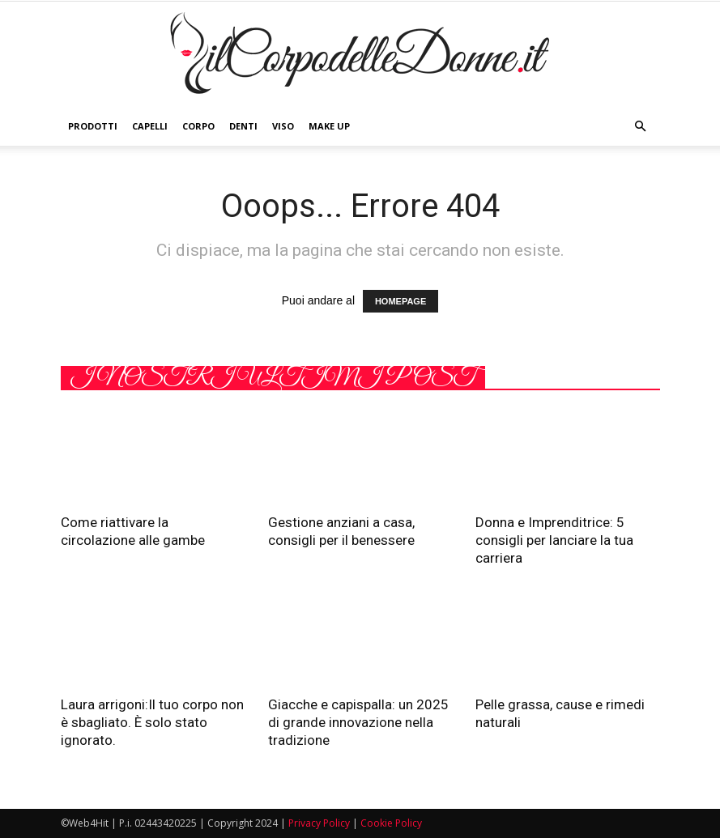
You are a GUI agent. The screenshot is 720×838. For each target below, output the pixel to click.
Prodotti (92, 126)
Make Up (329, 126)
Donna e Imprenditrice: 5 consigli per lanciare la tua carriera (554, 540)
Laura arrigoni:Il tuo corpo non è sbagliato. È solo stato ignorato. (152, 722)
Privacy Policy (319, 823)
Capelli (150, 126)
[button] (640, 126)
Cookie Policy (391, 823)
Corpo (198, 126)
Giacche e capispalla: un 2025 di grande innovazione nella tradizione (358, 722)
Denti (243, 126)
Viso (283, 126)
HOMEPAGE (400, 301)
